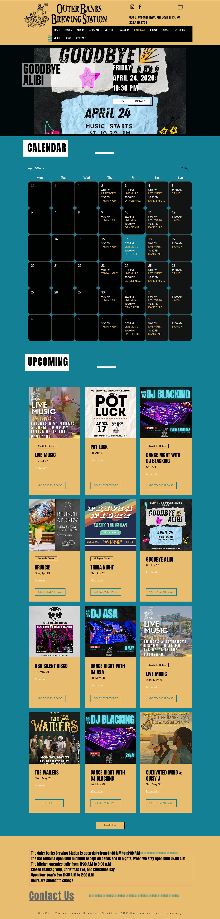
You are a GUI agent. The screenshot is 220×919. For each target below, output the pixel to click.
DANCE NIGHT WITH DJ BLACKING (163, 458)
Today (185, 168)
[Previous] (20, 91)
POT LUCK (99, 447)
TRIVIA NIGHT (102, 567)
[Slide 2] (114, 127)
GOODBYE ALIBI (159, 560)
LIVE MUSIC (45, 455)
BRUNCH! (42, 567)
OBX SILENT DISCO (51, 666)
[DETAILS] (140, 101)
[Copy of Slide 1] (111, 127)
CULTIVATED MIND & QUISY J (164, 775)
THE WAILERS (47, 772)
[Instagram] (132, 7)
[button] (180, 7)
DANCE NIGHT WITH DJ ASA (107, 669)
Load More (110, 825)
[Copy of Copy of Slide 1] (105, 127)
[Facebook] (140, 7)
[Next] (200, 91)
